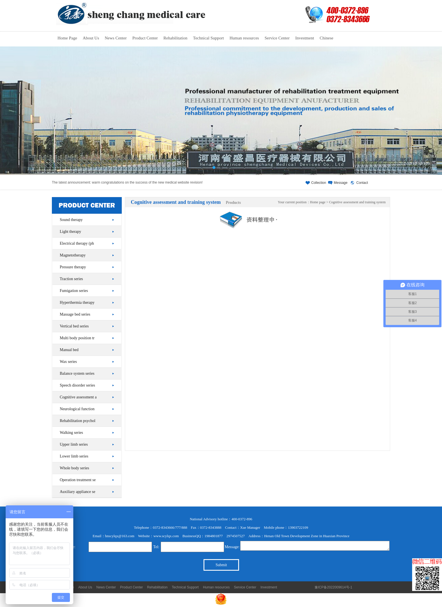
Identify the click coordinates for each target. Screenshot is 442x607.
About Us (91, 40)
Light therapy (70, 231)
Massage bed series (75, 314)
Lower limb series (74, 456)
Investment (304, 40)
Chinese (326, 38)
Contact (362, 183)
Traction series (71, 279)
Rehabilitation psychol (77, 421)
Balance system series (77, 373)
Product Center (145, 40)
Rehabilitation (175, 40)
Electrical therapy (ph (77, 243)
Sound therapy (71, 220)
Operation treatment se (78, 480)
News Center (116, 40)
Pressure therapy (73, 267)
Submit (221, 565)
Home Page (67, 38)
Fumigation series (74, 291)
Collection (318, 183)
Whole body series (74, 468)
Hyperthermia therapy (77, 302)
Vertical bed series (74, 326)
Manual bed (69, 350)
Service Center (277, 40)
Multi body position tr (77, 338)
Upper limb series (74, 444)
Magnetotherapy (73, 255)
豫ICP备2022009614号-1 (333, 587)
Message (341, 183)
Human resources (244, 40)
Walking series (71, 432)
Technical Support (208, 40)
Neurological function (77, 409)
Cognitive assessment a (78, 397)
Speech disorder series (77, 385)
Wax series (68, 362)
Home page (318, 202)
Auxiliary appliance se (77, 492)
